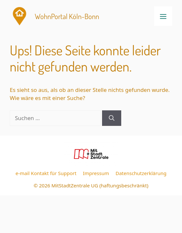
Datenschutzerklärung (140, 173)
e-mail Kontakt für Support (46, 173)
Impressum (96, 173)
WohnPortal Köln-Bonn (67, 16)
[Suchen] (111, 118)
